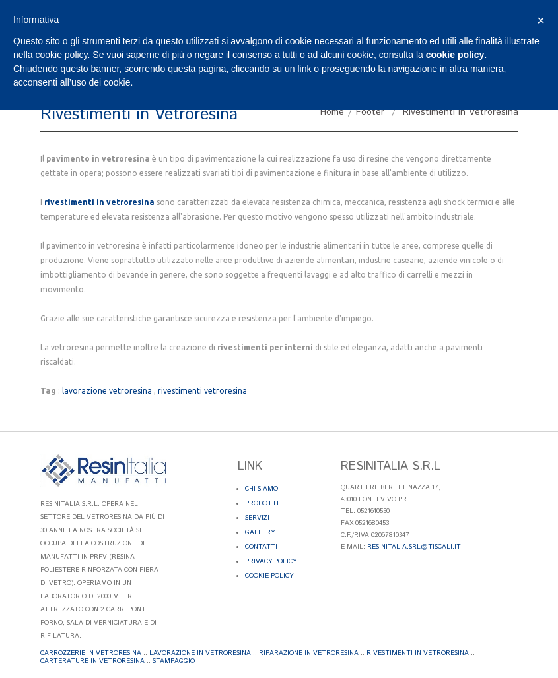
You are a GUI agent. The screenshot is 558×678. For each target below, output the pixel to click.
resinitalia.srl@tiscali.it (414, 546)
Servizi (257, 517)
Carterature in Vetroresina (92, 660)
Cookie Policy (269, 575)
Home (332, 112)
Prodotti (262, 503)
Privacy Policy (270, 561)
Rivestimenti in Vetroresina (417, 653)
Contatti (261, 546)
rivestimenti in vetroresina (99, 202)
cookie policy (455, 54)
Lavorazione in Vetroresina (200, 653)
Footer (370, 112)
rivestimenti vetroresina (202, 390)
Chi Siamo (261, 488)
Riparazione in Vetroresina (309, 653)
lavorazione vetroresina (107, 390)
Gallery (260, 532)
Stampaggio (174, 660)
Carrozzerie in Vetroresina (90, 653)
